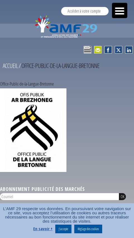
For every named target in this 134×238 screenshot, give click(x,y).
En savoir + (42, 228)
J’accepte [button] (63, 228)
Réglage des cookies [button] (88, 228)
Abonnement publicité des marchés (42, 189)
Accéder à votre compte (84, 11)
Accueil (10, 65)
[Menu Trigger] (119, 10)
